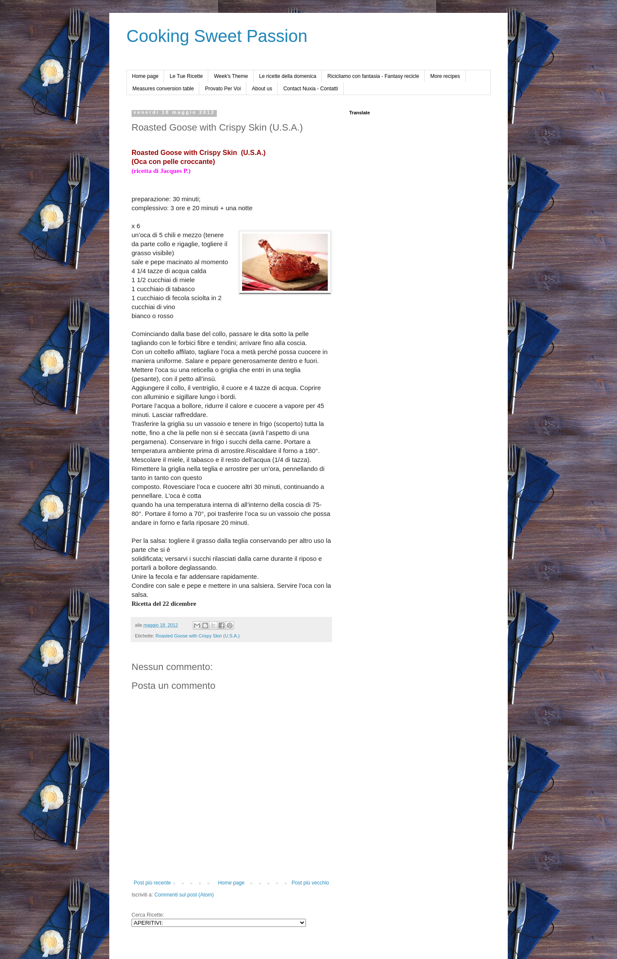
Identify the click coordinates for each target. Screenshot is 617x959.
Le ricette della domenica (287, 76)
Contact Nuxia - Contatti (310, 89)
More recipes (445, 76)
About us (262, 89)
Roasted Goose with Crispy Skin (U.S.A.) (198, 635)
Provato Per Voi (222, 89)
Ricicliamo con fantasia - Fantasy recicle (373, 76)
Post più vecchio (310, 883)
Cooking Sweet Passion (216, 36)
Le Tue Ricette (186, 76)
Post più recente (152, 883)
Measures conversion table (163, 89)
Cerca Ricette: (148, 915)
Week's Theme (231, 76)
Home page (145, 76)
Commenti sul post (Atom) (184, 895)
